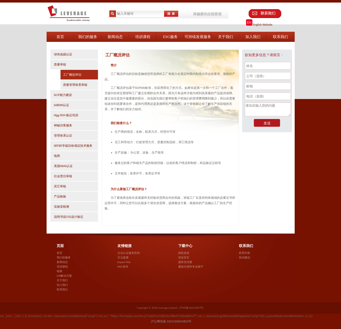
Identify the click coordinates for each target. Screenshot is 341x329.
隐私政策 (183, 253)
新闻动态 (62, 262)
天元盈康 (123, 257)
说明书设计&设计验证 (68, 217)
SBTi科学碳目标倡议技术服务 (73, 145)
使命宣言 (183, 257)
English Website (259, 24)
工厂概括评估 (72, 74)
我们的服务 (64, 257)
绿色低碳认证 (63, 54)
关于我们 (62, 280)
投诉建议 (244, 257)
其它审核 (60, 186)
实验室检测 (61, 206)
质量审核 (60, 64)
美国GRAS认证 (63, 166)
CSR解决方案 (64, 275)
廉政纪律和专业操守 (190, 266)
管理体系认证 (63, 135)
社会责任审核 (63, 176)
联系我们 (62, 289)
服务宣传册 (185, 262)
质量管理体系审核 (75, 85)
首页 (59, 253)
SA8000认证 (61, 105)
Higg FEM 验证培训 (66, 115)
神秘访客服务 (63, 125)
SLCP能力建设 (63, 95)
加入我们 (62, 285)
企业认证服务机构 (128, 253)
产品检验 (60, 196)
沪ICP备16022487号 (191, 307)
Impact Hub (124, 262)
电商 (57, 156)
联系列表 (244, 253)
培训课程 (62, 266)
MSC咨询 (122, 266)
